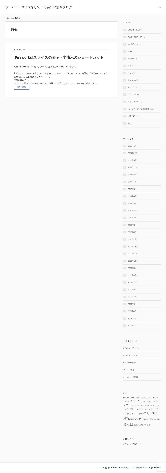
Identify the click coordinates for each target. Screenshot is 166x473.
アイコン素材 (128, 370)
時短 (130, 123)
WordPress (132, 59)
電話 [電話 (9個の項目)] (149, 425)
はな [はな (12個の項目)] (141, 398)
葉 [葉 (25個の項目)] (158, 419)
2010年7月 (132, 211)
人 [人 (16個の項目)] (137, 413)
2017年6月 (132, 182)
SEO (130, 51)
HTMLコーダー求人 (131, 348)
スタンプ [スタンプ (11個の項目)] (151, 401)
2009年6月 (132, 290)
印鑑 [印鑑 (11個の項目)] (140, 414)
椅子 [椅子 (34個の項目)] (155, 413)
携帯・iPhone (133, 116)
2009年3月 (132, 311)
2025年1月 (132, 146)
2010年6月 (132, 218)
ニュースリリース (135, 102)
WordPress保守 (129, 363)
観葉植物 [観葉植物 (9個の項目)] (137, 425)
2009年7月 (132, 282)
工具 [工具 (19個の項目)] (146, 413)
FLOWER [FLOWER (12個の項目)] (130, 398)
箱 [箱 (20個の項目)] (140, 419)
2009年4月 (132, 304)
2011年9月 (132, 196)
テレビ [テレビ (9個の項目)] (134, 405)
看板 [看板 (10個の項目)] (136, 419)
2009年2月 (132, 318)
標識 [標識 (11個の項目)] (133, 419)
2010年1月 (132, 239)
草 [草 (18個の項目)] (151, 419)
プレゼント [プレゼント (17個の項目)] (135, 409)
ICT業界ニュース (135, 44)
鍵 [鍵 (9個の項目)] (147, 425)
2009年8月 (132, 275)
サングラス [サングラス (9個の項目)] (144, 401)
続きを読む (21, 87)
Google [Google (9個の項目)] (137, 397)
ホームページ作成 (130, 377)
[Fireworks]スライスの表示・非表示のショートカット (59, 57)
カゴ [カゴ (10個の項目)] (150, 397)
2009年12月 (133, 247)
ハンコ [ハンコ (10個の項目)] (143, 405)
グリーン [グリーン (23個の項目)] (135, 401)
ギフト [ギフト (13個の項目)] (155, 397)
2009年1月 (132, 326)
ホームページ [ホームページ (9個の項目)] (145, 409)
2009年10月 (133, 261)
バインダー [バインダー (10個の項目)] (150, 405)
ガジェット (132, 66)
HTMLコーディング (131, 355)
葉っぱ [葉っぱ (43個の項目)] (128, 424)
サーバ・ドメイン (135, 87)
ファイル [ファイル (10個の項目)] (126, 409)
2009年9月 (132, 268)
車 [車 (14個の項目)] (145, 425)
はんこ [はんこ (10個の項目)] (146, 397)
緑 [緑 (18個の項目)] (143, 419)
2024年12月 (133, 153)
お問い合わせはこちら (132, 444)
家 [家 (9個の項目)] (143, 413)
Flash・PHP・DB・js (136, 37)
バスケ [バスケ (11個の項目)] (157, 406)
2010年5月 (132, 225)
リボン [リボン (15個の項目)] (132, 413)
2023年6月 (132, 160)
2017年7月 (132, 175)
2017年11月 (133, 167)
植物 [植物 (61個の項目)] (127, 418)
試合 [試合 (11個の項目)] (142, 425)
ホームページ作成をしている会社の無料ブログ (38, 7)
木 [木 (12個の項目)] (150, 414)
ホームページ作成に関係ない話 (140, 109)
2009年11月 (133, 254)
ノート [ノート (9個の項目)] (138, 405)
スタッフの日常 (134, 95)
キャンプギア (133, 80)
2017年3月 (132, 189)
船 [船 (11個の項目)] (145, 419)
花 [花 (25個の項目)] (147, 419)
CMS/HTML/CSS (135, 30)
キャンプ (131, 73)
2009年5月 (132, 297)
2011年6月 (132, 203)
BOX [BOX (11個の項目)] (125, 398)
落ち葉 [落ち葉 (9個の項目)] (154, 419)
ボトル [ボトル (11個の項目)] (153, 409)
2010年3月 (132, 232)
